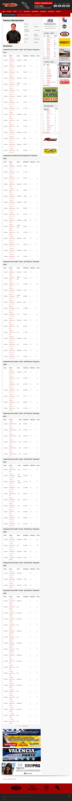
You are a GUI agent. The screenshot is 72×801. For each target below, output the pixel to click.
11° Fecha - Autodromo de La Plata (12, 703)
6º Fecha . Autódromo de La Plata (12, 402)
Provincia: (27, 39)
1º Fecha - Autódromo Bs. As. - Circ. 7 (12, 372)
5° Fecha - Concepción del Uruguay (12, 557)
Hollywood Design (11, 799)
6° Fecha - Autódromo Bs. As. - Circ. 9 (12, 579)
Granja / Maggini (48, 40)
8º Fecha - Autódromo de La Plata (12, 220)
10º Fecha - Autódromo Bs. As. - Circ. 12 (12, 132)
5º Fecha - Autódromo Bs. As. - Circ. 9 (12, 396)
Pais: (26, 42)
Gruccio (48, 120)
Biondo (48, 51)
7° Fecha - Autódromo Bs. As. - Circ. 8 (12, 196)
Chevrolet (36, 26)
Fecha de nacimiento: (27, 30)
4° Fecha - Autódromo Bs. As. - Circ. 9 (12, 390)
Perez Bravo (49, 37)
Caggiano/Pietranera (51, 82)
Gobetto (48, 42)
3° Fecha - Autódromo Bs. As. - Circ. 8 (12, 475)
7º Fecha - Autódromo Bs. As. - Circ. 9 (12, 96)
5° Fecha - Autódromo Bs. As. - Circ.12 (12, 573)
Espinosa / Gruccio (49, 111)
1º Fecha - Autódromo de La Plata (12, 272)
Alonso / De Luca (49, 114)
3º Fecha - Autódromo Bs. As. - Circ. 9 (12, 166)
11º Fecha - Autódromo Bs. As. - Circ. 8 (12, 523)
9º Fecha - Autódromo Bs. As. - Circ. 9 (13, 454)
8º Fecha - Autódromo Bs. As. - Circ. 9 (12, 505)
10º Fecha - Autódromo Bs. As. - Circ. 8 (12, 517)
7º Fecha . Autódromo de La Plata (12, 408)
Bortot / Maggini (48, 48)
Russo (48, 124)
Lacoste (48, 122)
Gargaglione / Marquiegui (50, 76)
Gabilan (48, 80)
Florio (48, 66)
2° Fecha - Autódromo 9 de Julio (12, 469)
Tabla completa (46, 58)
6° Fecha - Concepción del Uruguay (12, 600)
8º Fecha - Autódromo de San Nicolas (12, 631)
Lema (48, 131)
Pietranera (49, 44)
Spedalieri (49, 129)
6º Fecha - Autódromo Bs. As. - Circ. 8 (12, 290)
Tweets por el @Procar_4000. (9, 779)
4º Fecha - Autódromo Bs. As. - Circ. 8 (12, 60)
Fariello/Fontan (50, 125)
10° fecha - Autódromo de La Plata (12, 679)
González (49, 72)
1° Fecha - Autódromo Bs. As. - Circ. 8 (12, 539)
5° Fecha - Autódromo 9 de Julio (12, 493)
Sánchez (48, 53)
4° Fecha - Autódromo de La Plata (12, 184)
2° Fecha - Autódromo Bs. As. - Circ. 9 (12, 551)
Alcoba (48, 84)
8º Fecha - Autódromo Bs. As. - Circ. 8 (12, 302)
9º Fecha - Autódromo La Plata (12, 114)
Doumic (48, 56)
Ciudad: (26, 35)
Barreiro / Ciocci (49, 117)
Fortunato (49, 127)
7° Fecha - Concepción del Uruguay (12, 613)
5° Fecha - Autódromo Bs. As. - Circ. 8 (12, 78)
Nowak (48, 46)
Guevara (48, 55)
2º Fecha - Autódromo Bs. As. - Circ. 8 (13, 423)
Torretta (48, 78)
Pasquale (49, 70)
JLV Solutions (25, 726)
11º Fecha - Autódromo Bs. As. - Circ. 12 (12, 144)
